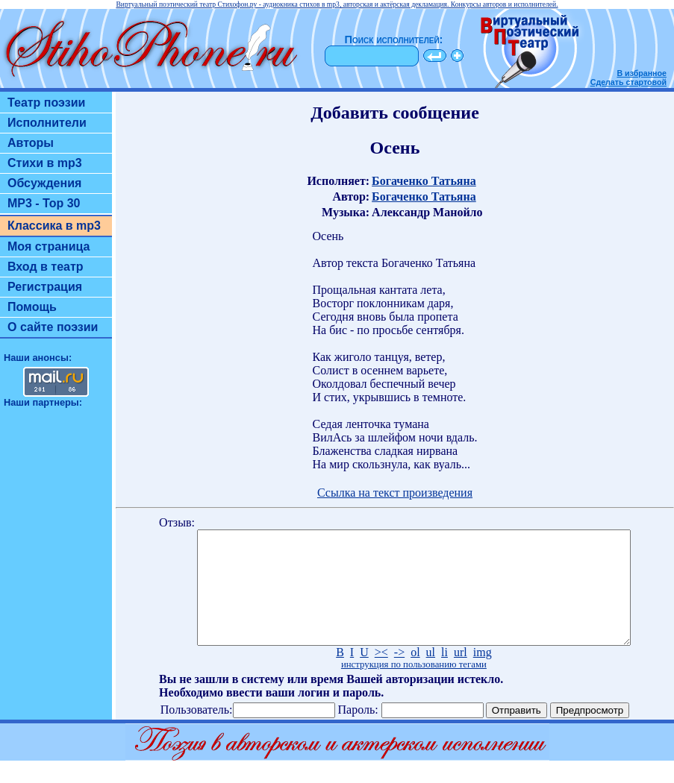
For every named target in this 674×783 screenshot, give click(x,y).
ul (430, 674)
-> (399, 674)
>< (381, 674)
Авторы (30, 142)
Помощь (32, 307)
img (482, 674)
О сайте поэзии (52, 327)
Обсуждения (44, 183)
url (460, 674)
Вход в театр (45, 266)
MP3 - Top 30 (44, 203)
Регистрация (44, 286)
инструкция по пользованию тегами (414, 687)
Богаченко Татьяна (424, 180)
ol (415, 674)
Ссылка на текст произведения (394, 492)
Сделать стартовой (628, 82)
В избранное (642, 73)
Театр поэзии (46, 102)
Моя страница (48, 246)
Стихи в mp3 (44, 163)
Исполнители (47, 122)
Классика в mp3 (54, 225)
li (444, 674)
